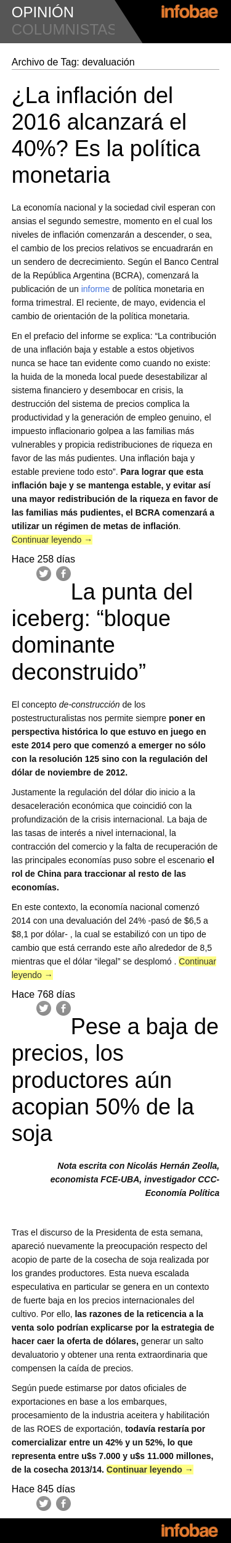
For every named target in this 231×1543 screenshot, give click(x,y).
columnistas (65, 29)
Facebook (63, 573)
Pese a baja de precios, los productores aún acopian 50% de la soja (115, 1080)
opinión (43, 12)
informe (95, 289)
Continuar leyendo (52, 540)
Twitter (43, 573)
